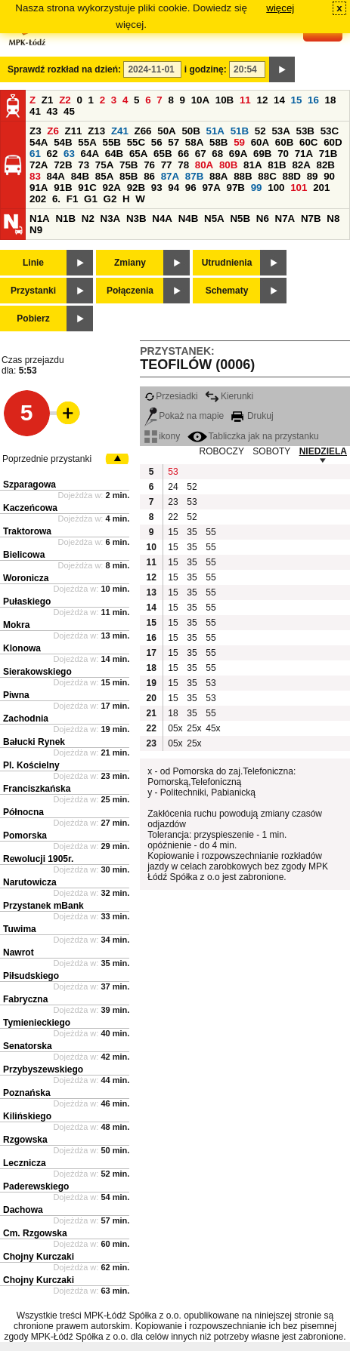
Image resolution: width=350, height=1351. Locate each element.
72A (38, 165)
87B (194, 176)
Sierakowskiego (37, 671)
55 (210, 532)
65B (162, 153)
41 (35, 111)
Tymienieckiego (36, 1022)
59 (239, 142)
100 (276, 187)
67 (200, 153)
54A (38, 142)
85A (104, 176)
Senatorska (27, 1046)
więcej (280, 8)
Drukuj (252, 416)
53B (305, 131)
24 (173, 487)
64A (90, 153)
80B (228, 165)
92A (111, 187)
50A (166, 131)
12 (262, 100)
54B (63, 142)
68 (217, 153)
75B (128, 165)
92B (136, 187)
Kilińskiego (27, 1116)
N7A (285, 218)
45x (213, 728)
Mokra (16, 625)
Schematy (227, 290)
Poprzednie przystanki (46, 459)
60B (284, 142)
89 (312, 176)
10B (224, 100)
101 (298, 187)
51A (215, 131)
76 (149, 165)
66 (183, 153)
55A (87, 142)
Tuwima (19, 929)
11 (245, 100)
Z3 (35, 131)
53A (280, 131)
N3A (111, 218)
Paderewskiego (36, 1186)
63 (69, 153)
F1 (73, 199)
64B (114, 153)
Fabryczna (25, 999)
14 (279, 100)
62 (52, 153)
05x (175, 728)
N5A (214, 218)
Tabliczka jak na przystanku (253, 436)
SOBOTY (271, 451)
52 (260, 131)
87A (170, 176)
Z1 (48, 100)
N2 (88, 218)
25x (194, 728)
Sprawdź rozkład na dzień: (64, 69)
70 (283, 153)
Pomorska (25, 835)
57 (173, 142)
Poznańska (27, 1093)
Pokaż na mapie (184, 416)
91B (63, 187)
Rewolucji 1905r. (38, 859)
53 (173, 471)
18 (330, 100)
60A (260, 142)
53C (330, 131)
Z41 (120, 131)
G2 (110, 199)
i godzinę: (205, 69)
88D (291, 176)
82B (326, 165)
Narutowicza (30, 882)
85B (128, 176)
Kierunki (229, 396)
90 (329, 176)
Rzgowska (25, 1139)
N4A (162, 218)
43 (52, 111)
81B (277, 165)
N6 (262, 218)
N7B (311, 218)
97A (211, 187)
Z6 (53, 131)
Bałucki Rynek (34, 742)
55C (136, 142)
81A (252, 165)
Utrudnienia (227, 262)
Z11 (73, 131)
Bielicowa (24, 554)
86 (149, 176)
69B (262, 153)
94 (173, 187)
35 (192, 532)
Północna (23, 812)
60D (333, 142)
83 (35, 176)
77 (166, 165)
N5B (240, 218)
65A (138, 153)
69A (238, 153)
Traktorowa (27, 531)
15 (296, 100)
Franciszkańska (36, 788)
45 (69, 111)
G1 (91, 199)
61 (35, 153)
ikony (162, 436)
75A (104, 165)
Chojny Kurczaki (38, 1256)
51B (240, 131)
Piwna (16, 695)
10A (200, 100)
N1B (65, 218)
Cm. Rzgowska (35, 1233)
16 (313, 100)
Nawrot (18, 952)
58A (194, 142)
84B (80, 176)
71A (304, 153)
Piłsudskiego (31, 976)
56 (157, 142)
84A (56, 176)
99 (256, 187)
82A (301, 165)
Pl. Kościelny (31, 765)
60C (308, 142)
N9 (35, 229)
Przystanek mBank (43, 905)
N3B (136, 218)
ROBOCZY (222, 451)
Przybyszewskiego (43, 1069)
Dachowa (23, 1210)
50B (190, 131)
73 (83, 165)
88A (218, 176)
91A (38, 187)
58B (218, 142)
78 (183, 165)
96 (191, 187)
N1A (39, 218)
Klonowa (22, 648)
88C (267, 176)
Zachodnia (25, 718)
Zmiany (130, 262)
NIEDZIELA (323, 451)
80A (204, 165)
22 (173, 517)
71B (328, 153)
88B (243, 176)
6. (56, 199)
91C (87, 187)
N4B (188, 218)
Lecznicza (24, 1163)
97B (236, 187)
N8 (333, 218)
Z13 (96, 131)
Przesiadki (170, 396)
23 (173, 502)
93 (157, 187)
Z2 (65, 100)
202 (37, 199)
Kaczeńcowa (30, 508)
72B (63, 165)
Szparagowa (29, 484)
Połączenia (130, 290)
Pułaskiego (27, 601)
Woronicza (25, 578)
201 (321, 187)
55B (111, 142)
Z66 (143, 131)
